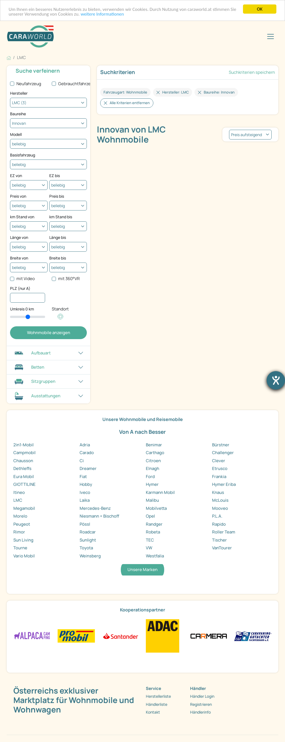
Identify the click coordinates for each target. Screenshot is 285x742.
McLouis (220, 500)
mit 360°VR (69, 278)
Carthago (155, 453)
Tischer (219, 540)
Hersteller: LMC (175, 92)
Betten (28, 367)
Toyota (86, 548)
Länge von (19, 237)
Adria (85, 445)
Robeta (153, 532)
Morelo (20, 516)
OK (259, 9)
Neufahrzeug (28, 84)
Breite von (19, 258)
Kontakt (153, 712)
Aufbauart (32, 353)
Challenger (223, 453)
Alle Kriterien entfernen (130, 102)
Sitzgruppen (34, 381)
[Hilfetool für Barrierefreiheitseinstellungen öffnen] (276, 380)
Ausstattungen (36, 396)
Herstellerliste (158, 696)
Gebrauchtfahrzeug (77, 84)
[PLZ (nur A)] (27, 298)
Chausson (23, 461)
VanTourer (222, 548)
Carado (87, 453)
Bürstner (220, 445)
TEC (150, 540)
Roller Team (223, 532)
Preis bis (56, 196)
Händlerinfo (200, 712)
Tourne (20, 548)
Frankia (219, 476)
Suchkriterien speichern (252, 72)
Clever (218, 461)
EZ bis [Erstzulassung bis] (54, 175)
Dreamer (88, 468)
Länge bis (57, 237)
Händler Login (202, 696)
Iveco (85, 492)
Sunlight (88, 540)
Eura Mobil (23, 476)
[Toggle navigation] (270, 36)
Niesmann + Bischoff (99, 516)
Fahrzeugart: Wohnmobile (125, 92)
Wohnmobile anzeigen (48, 333)
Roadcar (88, 532)
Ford (150, 476)
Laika (85, 500)
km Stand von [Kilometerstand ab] (22, 216)
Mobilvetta (156, 508)
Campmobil (24, 453)
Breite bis (57, 258)
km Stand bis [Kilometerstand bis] (60, 216)
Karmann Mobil (160, 492)
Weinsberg (90, 556)
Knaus (218, 492)
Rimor (19, 532)
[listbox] (250, 134)
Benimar (154, 445)
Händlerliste (156, 704)
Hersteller (19, 93)
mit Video (25, 278)
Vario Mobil (24, 556)
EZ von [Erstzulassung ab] (16, 175)
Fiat (83, 476)
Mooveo (220, 508)
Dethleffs (22, 468)
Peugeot (21, 524)
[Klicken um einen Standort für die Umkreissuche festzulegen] (60, 319)
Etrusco (219, 468)
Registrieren (201, 704)
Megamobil (24, 508)
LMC (17, 500)
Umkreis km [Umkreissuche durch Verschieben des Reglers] (22, 309)
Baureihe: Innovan (219, 92)
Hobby (86, 484)
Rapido (219, 524)
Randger (154, 524)
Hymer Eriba (224, 484)
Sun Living (23, 540)
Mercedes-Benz (95, 508)
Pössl (85, 524)
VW (149, 548)
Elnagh (152, 468)
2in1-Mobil (23, 445)
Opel (150, 516)
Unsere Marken (142, 569)
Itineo (19, 492)
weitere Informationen (102, 14)
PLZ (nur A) (20, 288)
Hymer (152, 484)
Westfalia (155, 556)
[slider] (27, 317)
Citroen (153, 461)
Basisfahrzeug (22, 155)
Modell (16, 134)
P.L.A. (217, 516)
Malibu (152, 500)
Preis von (18, 196)
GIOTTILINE (24, 484)
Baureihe (18, 113)
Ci (82, 461)
